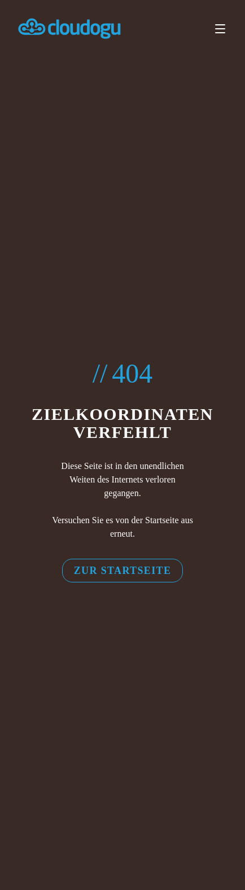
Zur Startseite (123, 570)
